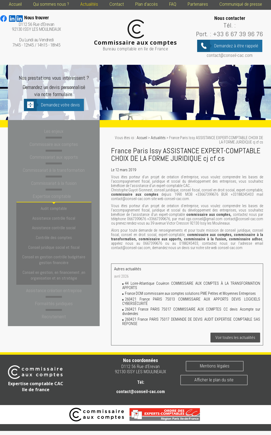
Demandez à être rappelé (236, 45)
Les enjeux (53, 130)
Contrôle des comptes (54, 230)
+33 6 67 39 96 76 (238, 34)
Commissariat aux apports (54, 156)
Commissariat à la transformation (53, 169)
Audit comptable (54, 206)
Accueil (15, 4)
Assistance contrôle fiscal (53, 214)
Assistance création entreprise (54, 276)
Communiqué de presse (240, 4)
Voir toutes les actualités (235, 337)
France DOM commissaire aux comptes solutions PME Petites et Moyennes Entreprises (190, 293)
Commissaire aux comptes (54, 143)
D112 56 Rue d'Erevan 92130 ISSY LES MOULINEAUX (36, 23)
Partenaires (198, 4)
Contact (116, 4)
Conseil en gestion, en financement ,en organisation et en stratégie (54, 262)
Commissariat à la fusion (54, 182)
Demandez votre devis (60, 105)
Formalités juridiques (54, 289)
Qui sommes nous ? (51, 4)
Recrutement (54, 301)
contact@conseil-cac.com (230, 55)
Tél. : (229, 25)
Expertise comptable (54, 194)
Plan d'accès (146, 4)
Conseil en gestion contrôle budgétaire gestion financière (53, 248)
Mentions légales (214, 366)
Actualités (89, 4)
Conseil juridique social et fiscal (54, 238)
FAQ (172, 4)
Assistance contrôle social (53, 222)
